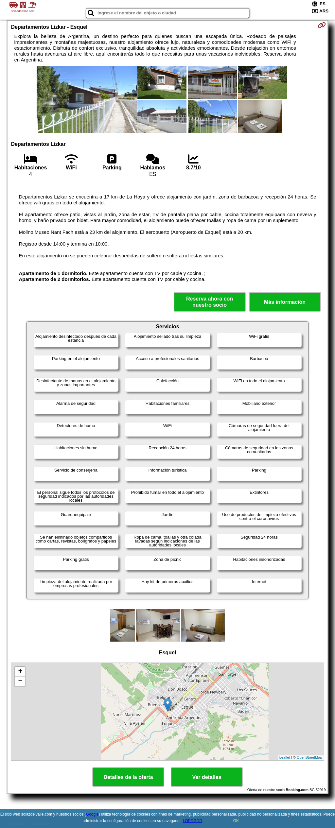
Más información (285, 302)
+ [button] (20, 672)
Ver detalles (206, 777)
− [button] (20, 681)
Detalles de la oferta (128, 777)
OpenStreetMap (309, 757)
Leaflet (284, 757)
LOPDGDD (192, 821)
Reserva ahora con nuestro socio (209, 302)
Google (92, 814)
